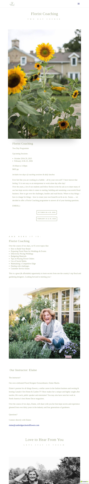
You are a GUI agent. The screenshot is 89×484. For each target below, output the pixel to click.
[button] (84, 482)
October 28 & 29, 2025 (47, 212)
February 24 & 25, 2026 (46, 219)
